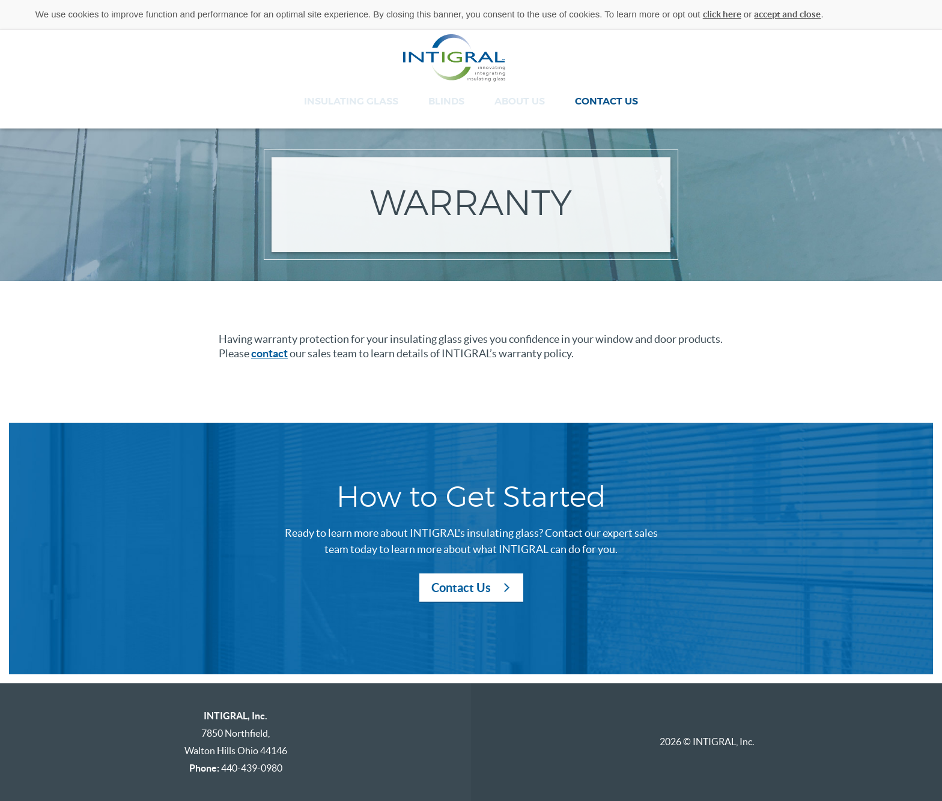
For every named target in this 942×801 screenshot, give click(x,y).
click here (722, 14)
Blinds (446, 101)
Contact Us (606, 101)
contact (269, 353)
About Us (519, 101)
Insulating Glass (351, 101)
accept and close (787, 14)
